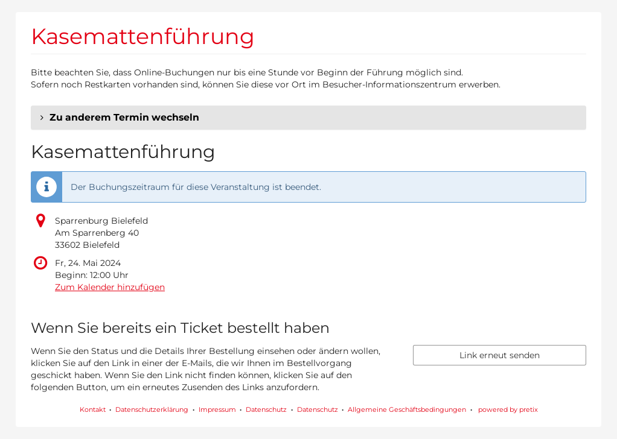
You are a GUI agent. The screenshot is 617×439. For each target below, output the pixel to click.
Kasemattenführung (143, 36)
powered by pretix (508, 409)
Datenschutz (266, 409)
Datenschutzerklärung (151, 409)
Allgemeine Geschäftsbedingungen (407, 409)
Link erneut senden (499, 355)
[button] (308, 117)
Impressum (217, 409)
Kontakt (93, 409)
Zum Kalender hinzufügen (110, 287)
